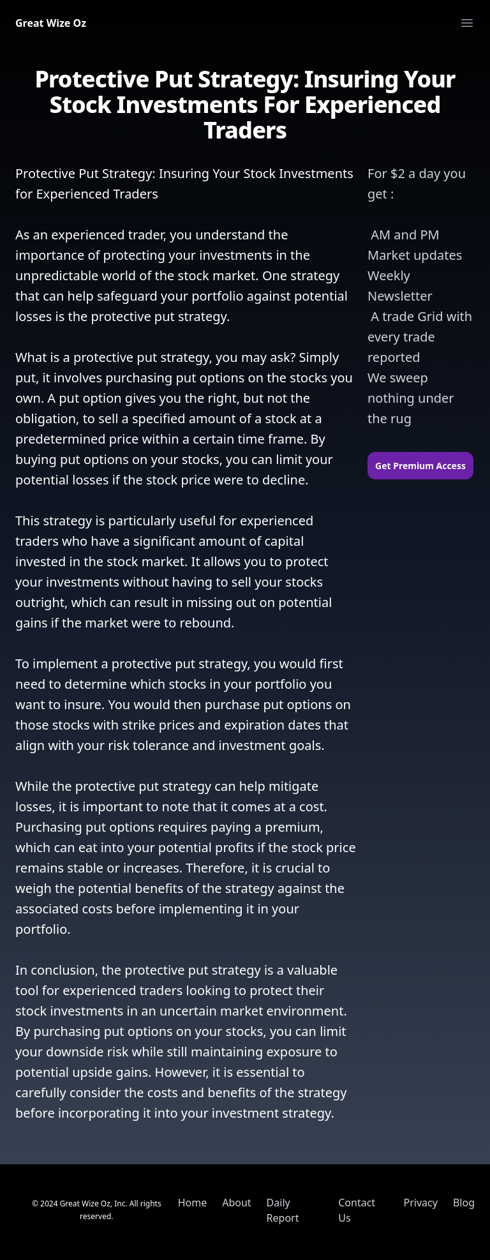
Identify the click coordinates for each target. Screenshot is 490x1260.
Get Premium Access (420, 466)
